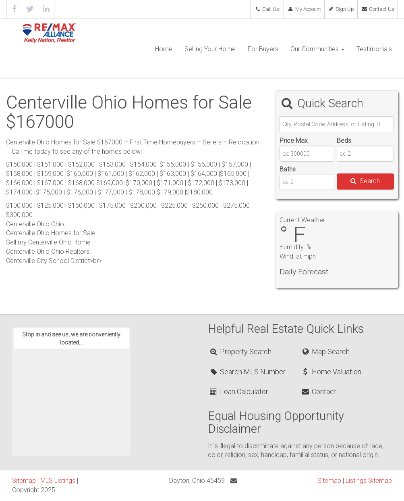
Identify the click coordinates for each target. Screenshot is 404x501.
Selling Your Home (210, 49)
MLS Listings (57, 480)
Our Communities (317, 49)
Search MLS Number (247, 371)
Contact (318, 391)
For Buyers (263, 49)
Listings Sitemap (369, 480)
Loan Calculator (238, 391)
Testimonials (374, 49)
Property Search (240, 351)
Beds (344, 140)
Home (163, 49)
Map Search (325, 351)
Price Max (294, 140)
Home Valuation (331, 371)
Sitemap (24, 480)
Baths (288, 169)
